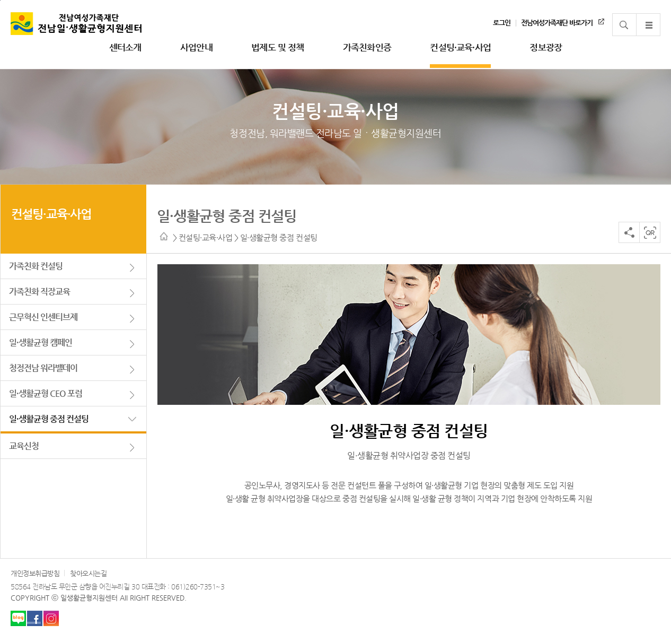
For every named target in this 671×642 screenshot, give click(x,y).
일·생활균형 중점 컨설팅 (49, 419)
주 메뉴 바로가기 (0, 0)
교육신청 (24, 446)
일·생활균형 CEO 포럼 (45, 393)
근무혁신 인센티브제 (43, 317)
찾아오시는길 (88, 573)
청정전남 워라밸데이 (43, 368)
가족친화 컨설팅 (36, 266)
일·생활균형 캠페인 (40, 342)
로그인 (501, 23)
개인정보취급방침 (35, 573)
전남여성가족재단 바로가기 (557, 23)
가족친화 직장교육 (39, 292)
